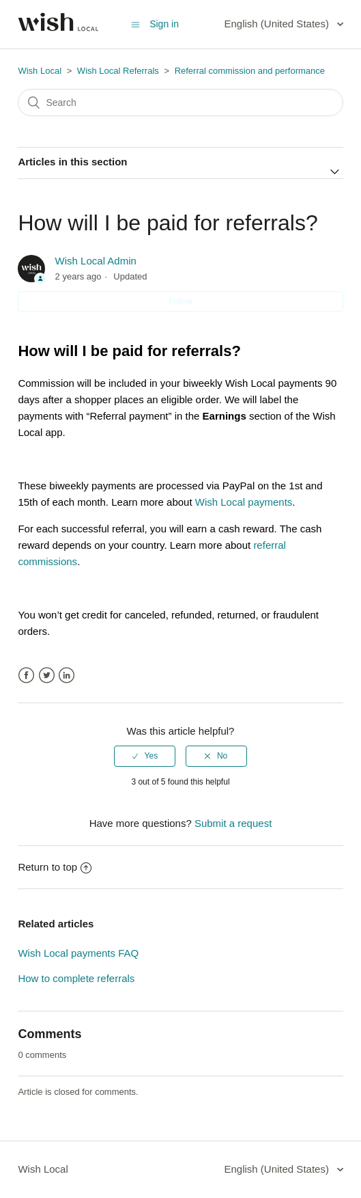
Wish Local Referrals (118, 71)
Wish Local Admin (95, 261)
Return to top (54, 867)
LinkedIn (66, 675)
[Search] (180, 102)
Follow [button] (180, 301)
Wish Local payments (244, 502)
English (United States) (278, 23)
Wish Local (40, 71)
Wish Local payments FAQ (78, 953)
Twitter (46, 675)
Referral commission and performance (250, 71)
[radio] (144, 756)
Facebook (26, 675)
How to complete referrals (76, 978)
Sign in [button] (164, 23)
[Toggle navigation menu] (135, 24)
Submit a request (233, 823)
